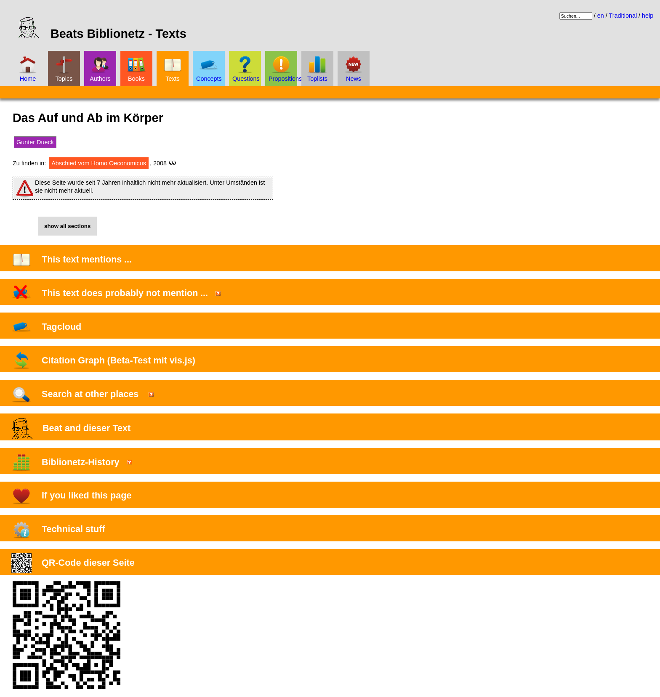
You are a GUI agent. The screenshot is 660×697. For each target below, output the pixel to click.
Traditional (623, 15)
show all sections (67, 226)
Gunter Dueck (35, 142)
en (600, 15)
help (647, 15)
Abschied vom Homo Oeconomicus (98, 163)
